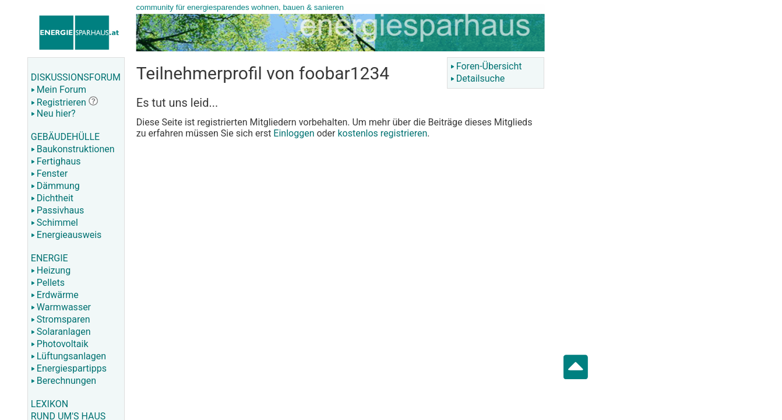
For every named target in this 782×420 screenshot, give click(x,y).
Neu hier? (53, 113)
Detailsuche (477, 78)
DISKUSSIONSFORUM (76, 77)
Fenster (49, 173)
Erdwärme (55, 294)
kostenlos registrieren (382, 133)
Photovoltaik (60, 343)
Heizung (51, 270)
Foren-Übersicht (486, 66)
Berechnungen (63, 380)
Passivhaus (57, 210)
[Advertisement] (668, 187)
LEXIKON (49, 404)
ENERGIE (49, 258)
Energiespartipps (69, 368)
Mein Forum (58, 89)
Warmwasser (61, 307)
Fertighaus (56, 161)
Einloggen (293, 133)
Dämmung (55, 185)
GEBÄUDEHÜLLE (65, 136)
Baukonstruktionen (73, 149)
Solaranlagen (61, 331)
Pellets (48, 282)
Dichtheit (52, 198)
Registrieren (58, 102)
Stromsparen (60, 319)
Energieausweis (66, 234)
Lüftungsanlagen (68, 356)
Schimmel (54, 222)
